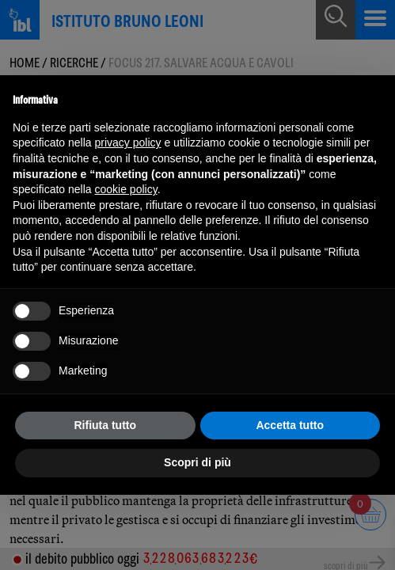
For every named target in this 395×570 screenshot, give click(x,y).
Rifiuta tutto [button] (105, 425)
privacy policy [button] (128, 142)
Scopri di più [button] (197, 462)
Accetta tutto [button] (290, 425)
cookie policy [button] (126, 189)
